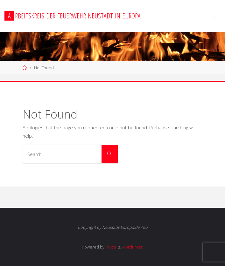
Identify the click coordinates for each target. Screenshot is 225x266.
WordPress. (133, 247)
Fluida (110, 247)
